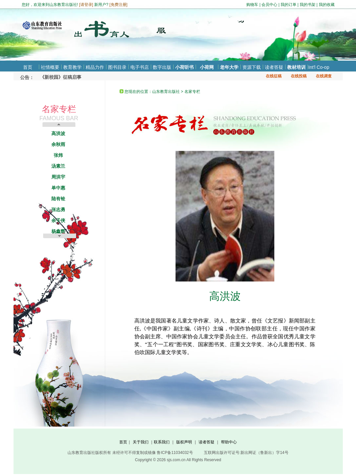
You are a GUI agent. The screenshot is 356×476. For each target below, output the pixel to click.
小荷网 (207, 67)
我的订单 (288, 4)
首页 (27, 67)
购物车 (252, 4)
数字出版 (162, 67)
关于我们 (141, 442)
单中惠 (58, 187)
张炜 (58, 155)
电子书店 (139, 67)
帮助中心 (229, 442)
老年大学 (229, 67)
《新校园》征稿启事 (60, 77)
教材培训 (296, 67)
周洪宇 (58, 177)
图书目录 (117, 67)
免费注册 (118, 4)
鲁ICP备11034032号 (175, 452)
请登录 (86, 4)
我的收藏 (327, 4)
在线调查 (324, 76)
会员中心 (269, 4)
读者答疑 (274, 67)
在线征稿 (274, 76)
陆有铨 (58, 198)
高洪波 (58, 133)
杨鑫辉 (58, 231)
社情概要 (50, 67)
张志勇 (58, 209)
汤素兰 (58, 166)
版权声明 (184, 442)
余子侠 (58, 220)
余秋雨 (58, 144)
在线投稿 (299, 76)
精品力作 (95, 67)
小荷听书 (184, 67)
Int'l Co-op (318, 67)
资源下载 (251, 67)
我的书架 (307, 4)
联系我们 (162, 442)
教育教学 (72, 67)
